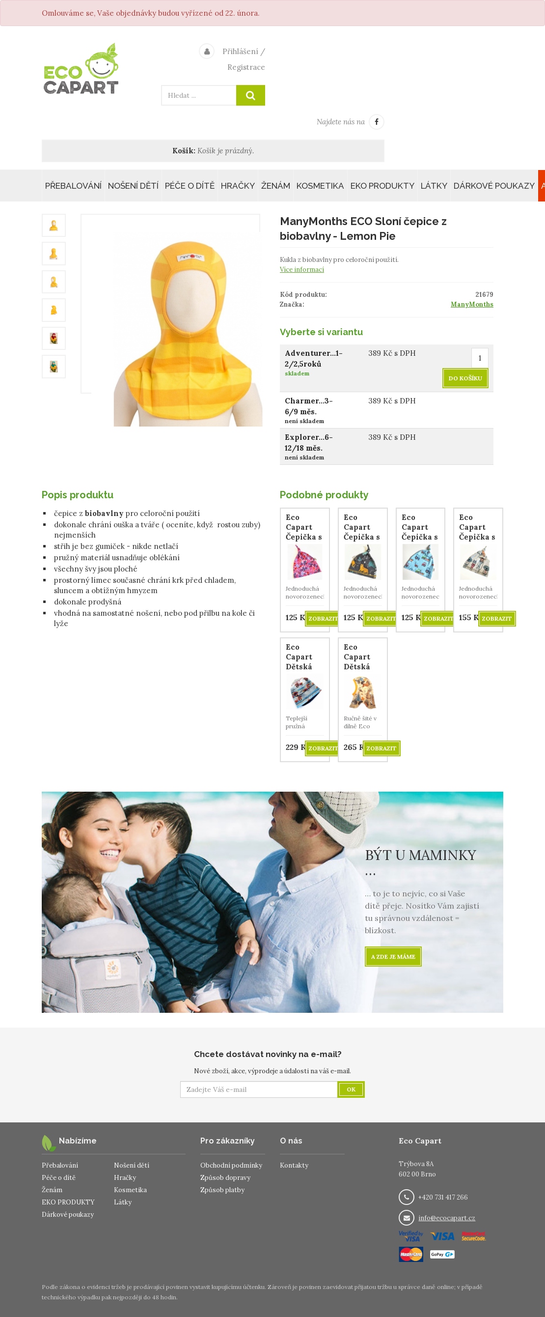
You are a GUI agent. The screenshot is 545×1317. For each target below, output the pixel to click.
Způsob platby (222, 1190)
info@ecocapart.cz (446, 1218)
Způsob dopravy (225, 1178)
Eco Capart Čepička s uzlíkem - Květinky (304, 537)
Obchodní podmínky (231, 1165)
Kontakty (294, 1165)
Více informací (302, 269)
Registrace (246, 67)
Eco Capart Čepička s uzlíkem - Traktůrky (421, 537)
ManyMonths (472, 304)
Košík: (183, 150)
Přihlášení (240, 51)
